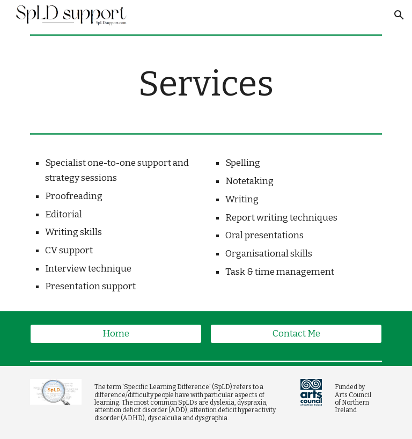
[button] (399, 15)
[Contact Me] (296, 334)
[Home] (116, 334)
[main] (205, 84)
